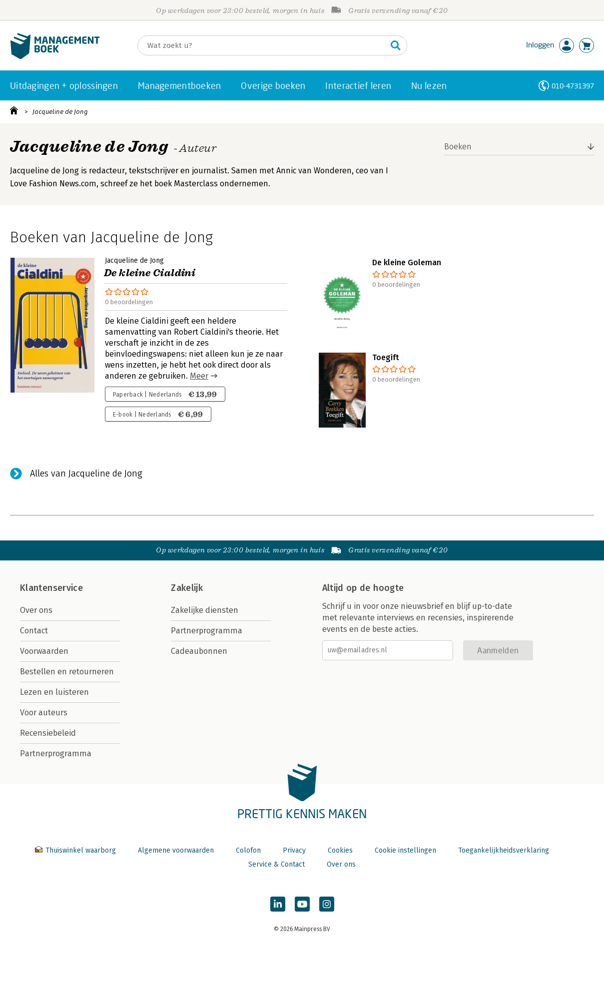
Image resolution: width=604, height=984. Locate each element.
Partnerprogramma (55, 753)
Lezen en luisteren (54, 692)
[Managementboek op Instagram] (326, 904)
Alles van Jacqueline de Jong (86, 473)
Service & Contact (276, 864)
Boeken (458, 146)
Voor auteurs (43, 712)
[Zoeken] (262, 45)
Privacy (294, 850)
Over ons (36, 610)
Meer (199, 376)
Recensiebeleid (48, 733)
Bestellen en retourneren (67, 671)
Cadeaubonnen (199, 651)
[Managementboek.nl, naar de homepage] (55, 56)
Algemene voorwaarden (176, 850)
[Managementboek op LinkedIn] (277, 904)
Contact (34, 630)
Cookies (340, 850)
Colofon (248, 850)
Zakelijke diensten (204, 610)
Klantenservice (51, 587)
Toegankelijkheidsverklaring (503, 850)
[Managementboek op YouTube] (302, 904)
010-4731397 (573, 85)
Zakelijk (187, 587)
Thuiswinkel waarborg (76, 850)
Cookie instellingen (405, 850)
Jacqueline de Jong (60, 111)
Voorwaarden (44, 651)
